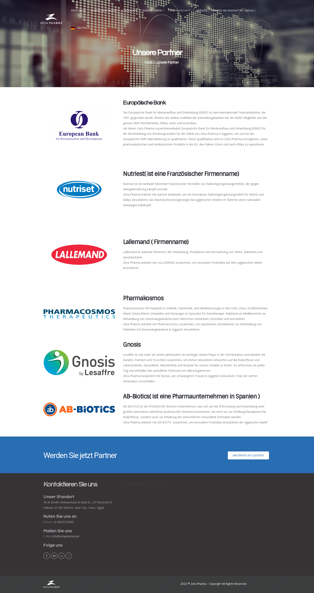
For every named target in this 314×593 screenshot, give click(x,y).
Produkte (130, 10)
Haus (148, 62)
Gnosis (132, 345)
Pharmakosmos (143, 298)
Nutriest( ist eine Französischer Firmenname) (181, 174)
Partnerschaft (179, 10)
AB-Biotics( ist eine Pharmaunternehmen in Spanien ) (191, 396)
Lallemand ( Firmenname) (155, 242)
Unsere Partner (168, 62)
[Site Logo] (51, 19)
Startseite (78, 10)
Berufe (202, 10)
